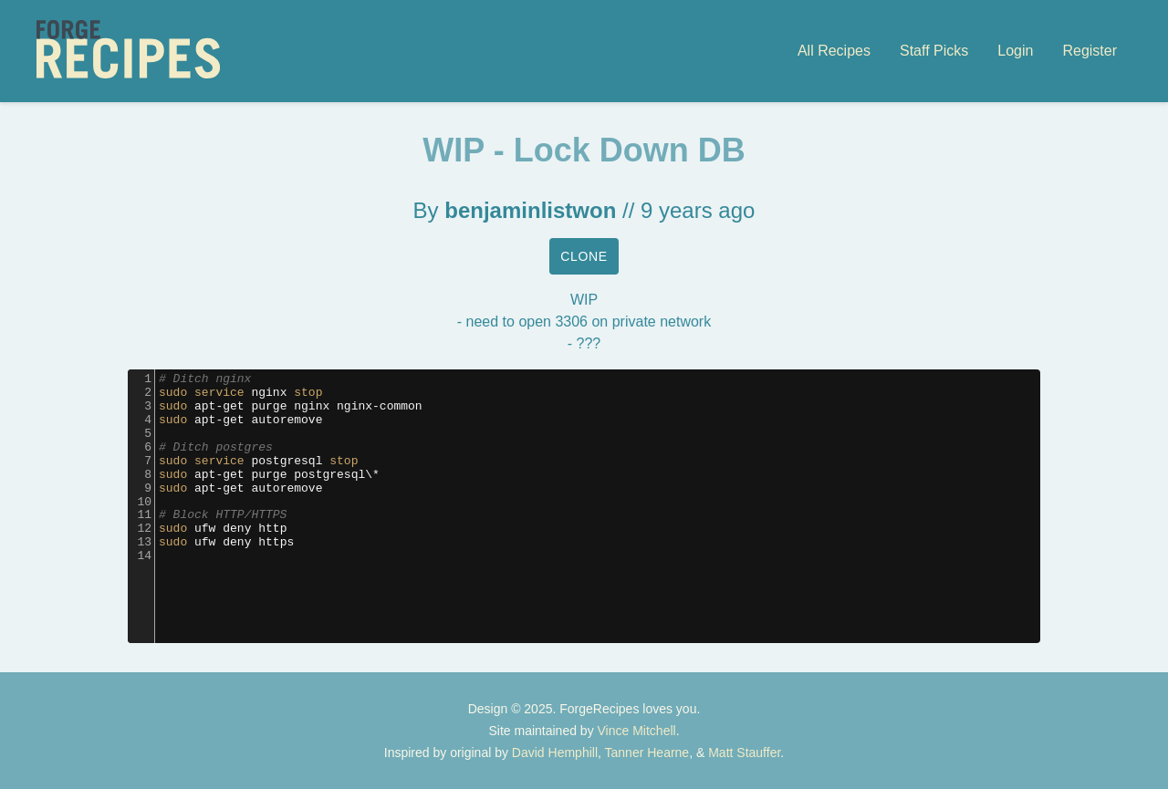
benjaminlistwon (530, 210)
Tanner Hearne (647, 752)
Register (1089, 50)
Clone (584, 256)
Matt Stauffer (744, 752)
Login (1015, 50)
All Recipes (834, 50)
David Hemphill (555, 752)
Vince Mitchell (637, 730)
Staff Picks (934, 50)
